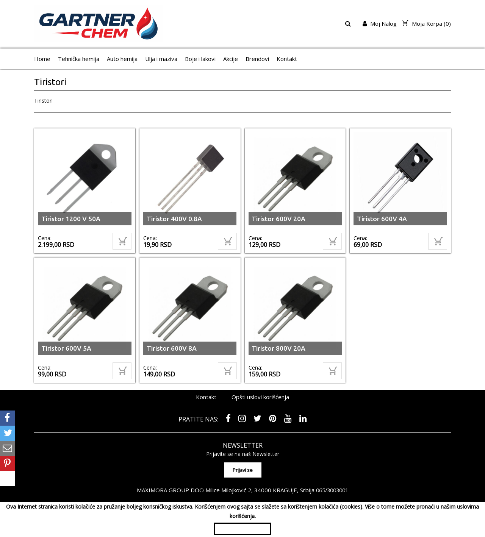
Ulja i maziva (161, 58)
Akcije (230, 58)
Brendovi (257, 58)
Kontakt (287, 58)
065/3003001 (332, 488)
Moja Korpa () (426, 23)
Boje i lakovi (200, 58)
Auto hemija (122, 58)
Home (42, 58)
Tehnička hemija (78, 58)
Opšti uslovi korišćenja (260, 397)
